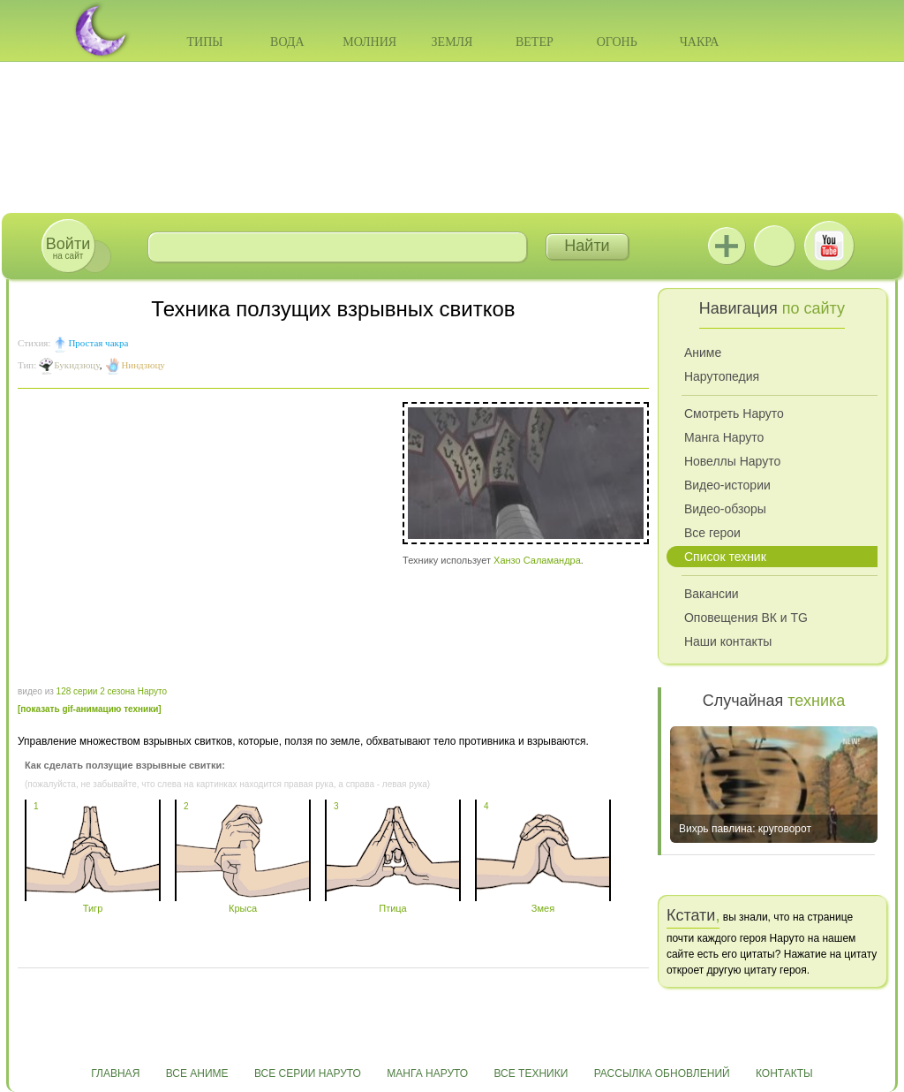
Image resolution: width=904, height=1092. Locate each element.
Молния (369, 42)
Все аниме (197, 1073)
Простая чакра (98, 342)
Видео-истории (727, 485)
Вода (287, 42)
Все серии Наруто (307, 1073)
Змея (543, 903)
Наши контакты (728, 641)
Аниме (702, 352)
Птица (393, 903)
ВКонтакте (774, 245)
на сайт (68, 248)
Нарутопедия (721, 376)
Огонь (617, 42)
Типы (204, 42)
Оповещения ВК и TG (746, 617)
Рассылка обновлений (662, 1073)
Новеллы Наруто (732, 461)
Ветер (535, 42)
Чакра (699, 42)
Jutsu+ (726, 245)
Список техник (725, 557)
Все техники (530, 1073)
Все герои (712, 533)
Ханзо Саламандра (537, 560)
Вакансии (711, 594)
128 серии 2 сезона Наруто (111, 691)
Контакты (784, 1073)
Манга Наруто (724, 437)
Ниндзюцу (142, 365)
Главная (115, 1073)
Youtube (829, 245)
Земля (452, 42)
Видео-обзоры (725, 509)
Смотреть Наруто (734, 413)
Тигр (93, 903)
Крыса (243, 903)
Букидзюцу (76, 365)
